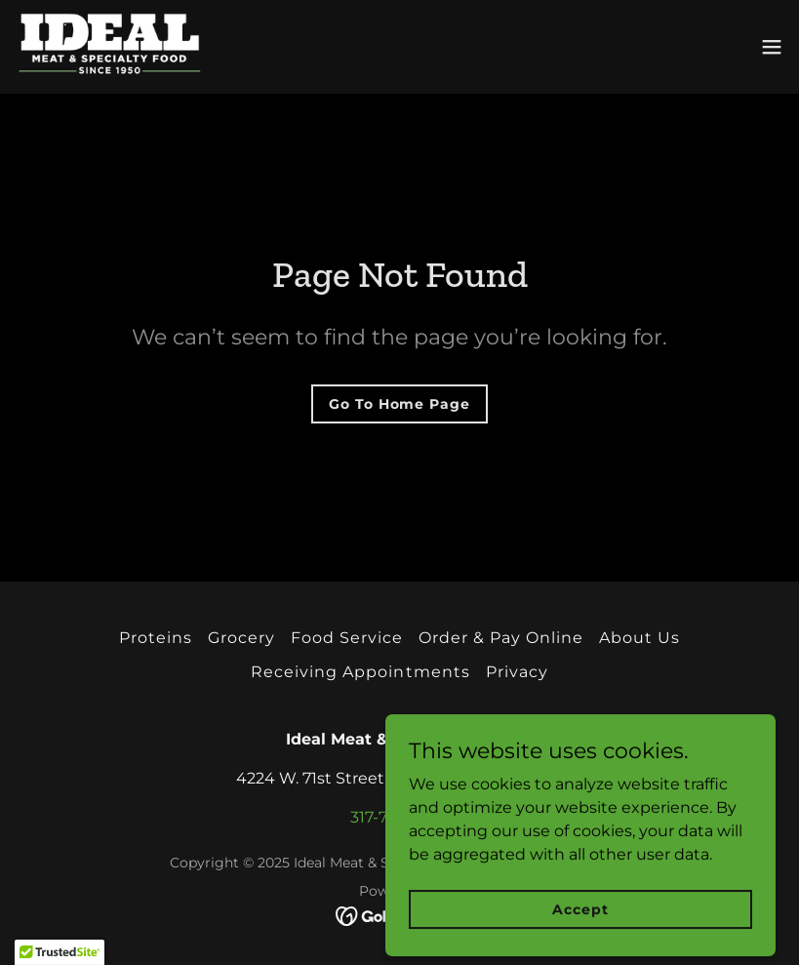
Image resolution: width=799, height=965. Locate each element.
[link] (109, 47)
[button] (771, 46)
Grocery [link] (241, 637)
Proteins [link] (155, 637)
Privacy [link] (517, 672)
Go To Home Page (399, 404)
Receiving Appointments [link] (360, 672)
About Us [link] (639, 637)
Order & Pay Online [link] (501, 637)
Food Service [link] (347, 637)
